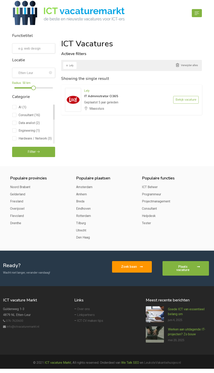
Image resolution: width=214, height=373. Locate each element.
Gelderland (17, 194)
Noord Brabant (20, 187)
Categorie (21, 96)
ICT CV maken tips (90, 321)
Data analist (27, 123)
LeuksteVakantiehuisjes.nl (162, 363)
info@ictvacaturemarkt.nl (23, 326)
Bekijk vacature (185, 100)
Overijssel (17, 208)
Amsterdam (84, 187)
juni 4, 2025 (175, 320)
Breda (80, 201)
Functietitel (22, 35)
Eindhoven (83, 208)
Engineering (27, 130)
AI (20, 107)
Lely (69, 65)
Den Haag (83, 237)
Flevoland (17, 216)
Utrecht (81, 230)
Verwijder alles (189, 65)
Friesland (16, 201)
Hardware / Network (33, 138)
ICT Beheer (150, 187)
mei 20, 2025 (176, 340)
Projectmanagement (156, 201)
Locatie (18, 60)
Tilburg (81, 223)
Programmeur (151, 194)
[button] (132, 267)
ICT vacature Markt (58, 363)
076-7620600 (14, 320)
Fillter (34, 152)
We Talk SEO (130, 363)
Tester (146, 223)
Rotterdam (83, 216)
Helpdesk (149, 216)
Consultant (26, 115)
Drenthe (15, 223)
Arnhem (81, 194)
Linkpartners (86, 315)
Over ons (83, 309)
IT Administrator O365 (101, 96)
